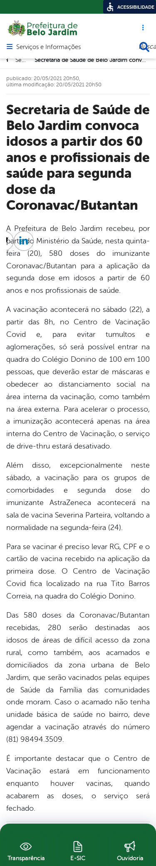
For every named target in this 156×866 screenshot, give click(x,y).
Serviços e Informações (48, 47)
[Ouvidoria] (130, 850)
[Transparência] (26, 850)
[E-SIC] (78, 850)
